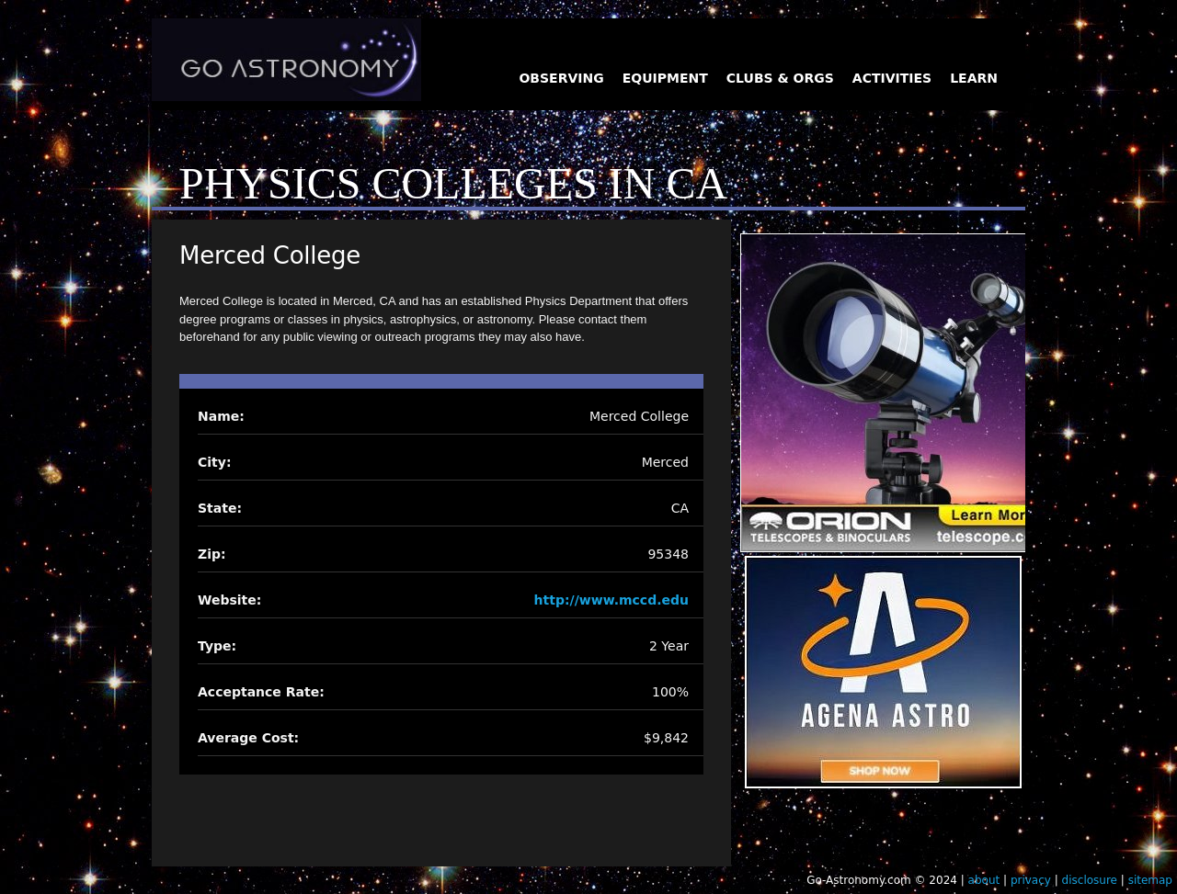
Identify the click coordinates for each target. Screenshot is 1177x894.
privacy (1031, 880)
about (984, 880)
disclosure (1089, 880)
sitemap (1150, 880)
